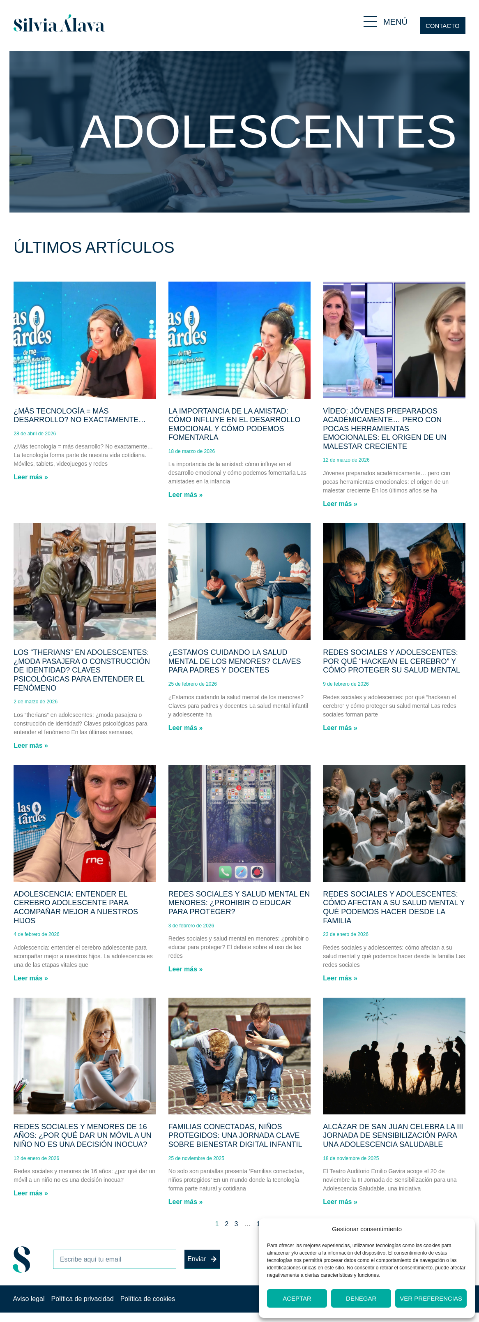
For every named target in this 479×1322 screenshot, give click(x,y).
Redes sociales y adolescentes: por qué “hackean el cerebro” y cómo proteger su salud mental (391, 661)
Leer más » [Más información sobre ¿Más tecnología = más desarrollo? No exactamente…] (31, 477)
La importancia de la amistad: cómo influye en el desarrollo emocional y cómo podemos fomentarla (234, 424)
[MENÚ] (370, 21)
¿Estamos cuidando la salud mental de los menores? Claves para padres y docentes (234, 661)
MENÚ (395, 21)
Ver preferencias (431, 1298)
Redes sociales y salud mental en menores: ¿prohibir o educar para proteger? (239, 903)
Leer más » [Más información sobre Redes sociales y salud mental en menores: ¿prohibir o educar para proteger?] (185, 969)
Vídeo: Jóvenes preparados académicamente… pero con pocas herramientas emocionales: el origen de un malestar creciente (384, 429)
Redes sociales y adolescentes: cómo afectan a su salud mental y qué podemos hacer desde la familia (394, 907)
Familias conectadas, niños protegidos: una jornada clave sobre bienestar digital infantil (235, 1136)
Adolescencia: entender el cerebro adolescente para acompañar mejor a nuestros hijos (76, 907)
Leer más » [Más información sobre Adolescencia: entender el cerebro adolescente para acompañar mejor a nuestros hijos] (31, 978)
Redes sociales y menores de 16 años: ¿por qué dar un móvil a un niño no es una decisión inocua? (82, 1136)
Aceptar (297, 1298)
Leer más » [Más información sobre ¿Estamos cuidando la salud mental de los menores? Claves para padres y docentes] (185, 727)
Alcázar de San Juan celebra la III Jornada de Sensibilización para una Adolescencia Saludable (393, 1136)
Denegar (361, 1298)
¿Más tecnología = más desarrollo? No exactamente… (80, 415)
